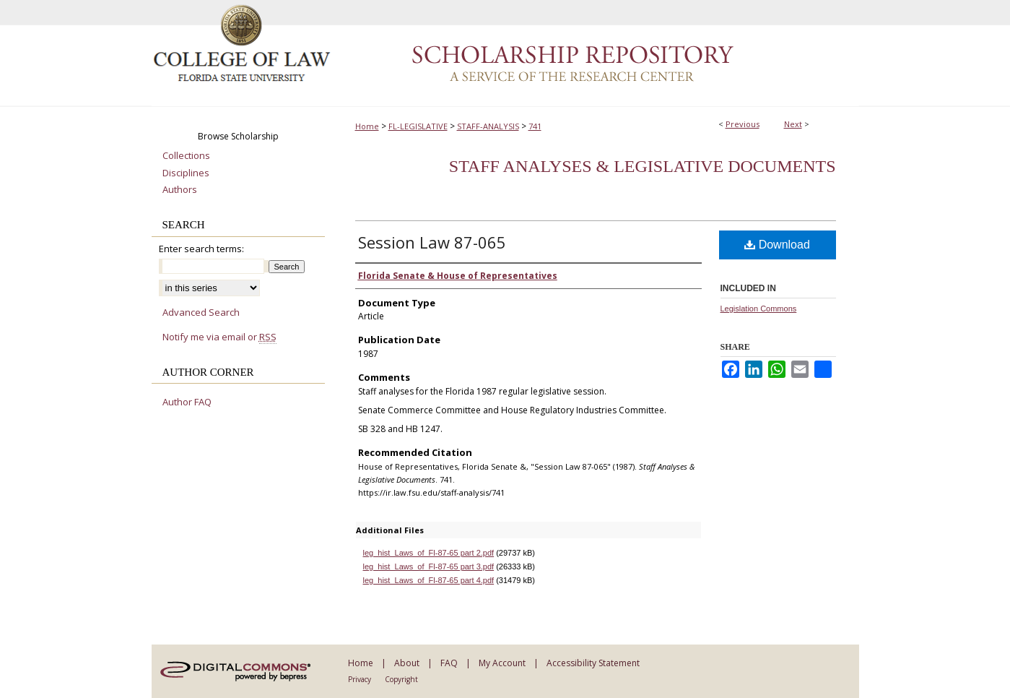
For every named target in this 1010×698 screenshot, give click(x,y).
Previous (742, 124)
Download (777, 244)
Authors (179, 190)
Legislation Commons (759, 308)
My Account (502, 663)
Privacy (359, 679)
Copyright (401, 679)
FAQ (449, 663)
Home (367, 126)
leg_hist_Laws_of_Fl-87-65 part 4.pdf (429, 580)
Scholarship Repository (595, 53)
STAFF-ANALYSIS (488, 126)
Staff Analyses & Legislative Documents (642, 166)
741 (534, 126)
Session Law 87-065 (432, 242)
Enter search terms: (201, 248)
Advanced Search (201, 312)
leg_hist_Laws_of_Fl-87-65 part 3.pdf (429, 566)
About (406, 663)
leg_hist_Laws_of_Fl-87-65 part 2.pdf (429, 552)
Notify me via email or (219, 337)
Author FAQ (187, 402)
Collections (186, 156)
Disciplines (185, 173)
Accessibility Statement (593, 663)
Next (793, 124)
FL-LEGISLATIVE (418, 126)
